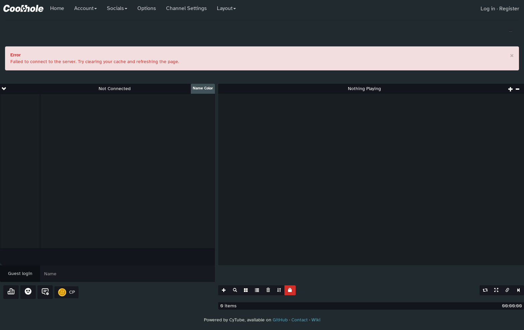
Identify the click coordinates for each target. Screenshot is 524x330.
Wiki (315, 320)
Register (509, 8)
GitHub (280, 320)
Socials (117, 8)
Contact (299, 320)
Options (146, 8)
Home (57, 8)
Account (85, 8)
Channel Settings (186, 8)
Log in (488, 8)
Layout (226, 8)
